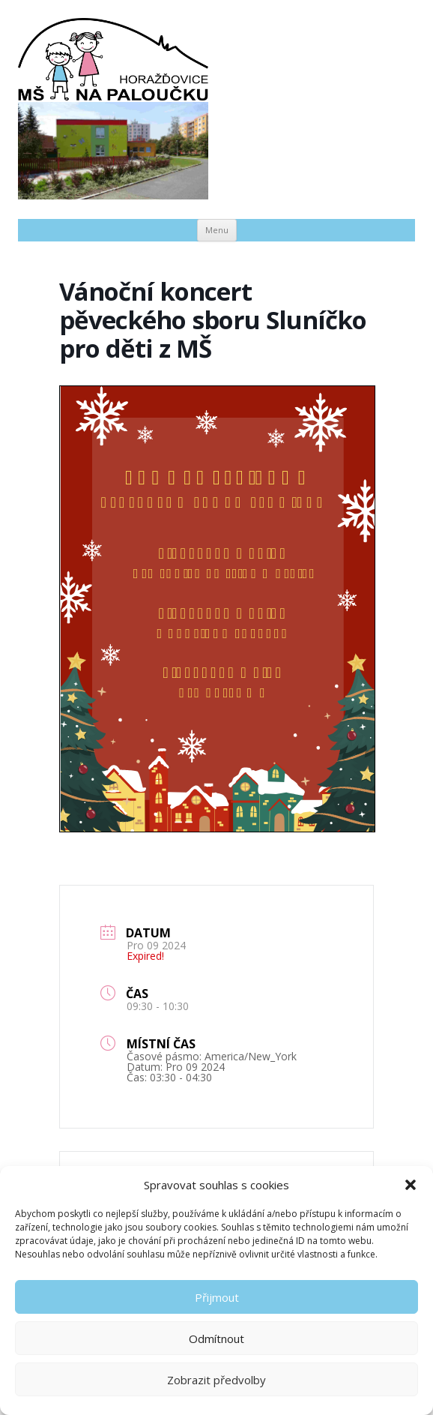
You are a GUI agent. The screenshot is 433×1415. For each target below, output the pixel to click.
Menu (216, 229)
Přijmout (217, 1297)
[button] (410, 1184)
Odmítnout (216, 1338)
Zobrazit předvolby (216, 1379)
